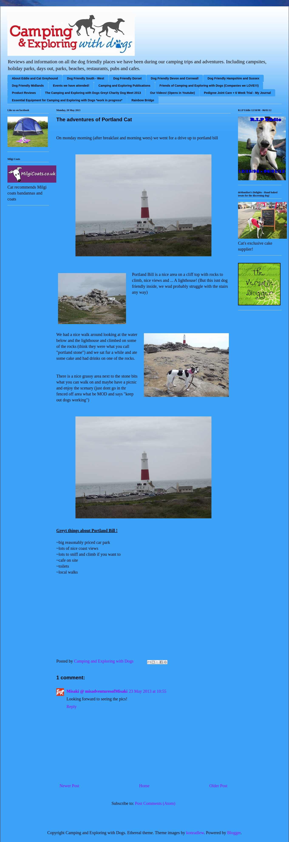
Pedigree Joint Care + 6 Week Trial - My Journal (237, 92)
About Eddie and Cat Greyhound (35, 78)
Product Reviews (24, 92)
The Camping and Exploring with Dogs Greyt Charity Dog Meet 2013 (93, 92)
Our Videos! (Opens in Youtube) (172, 92)
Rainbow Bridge (143, 100)
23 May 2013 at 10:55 (147, 691)
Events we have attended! (71, 85)
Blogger (234, 832)
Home (144, 785)
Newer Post (69, 785)
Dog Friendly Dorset (127, 78)
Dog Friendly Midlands (28, 85)
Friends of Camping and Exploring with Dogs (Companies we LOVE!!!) (209, 85)
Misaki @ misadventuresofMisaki (97, 691)
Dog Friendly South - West (85, 78)
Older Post (218, 785)
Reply (72, 706)
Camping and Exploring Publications (124, 85)
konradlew (195, 832)
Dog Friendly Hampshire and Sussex (233, 78)
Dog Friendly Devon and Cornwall (174, 78)
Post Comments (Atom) (155, 803)
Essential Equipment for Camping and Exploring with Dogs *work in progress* (67, 100)
